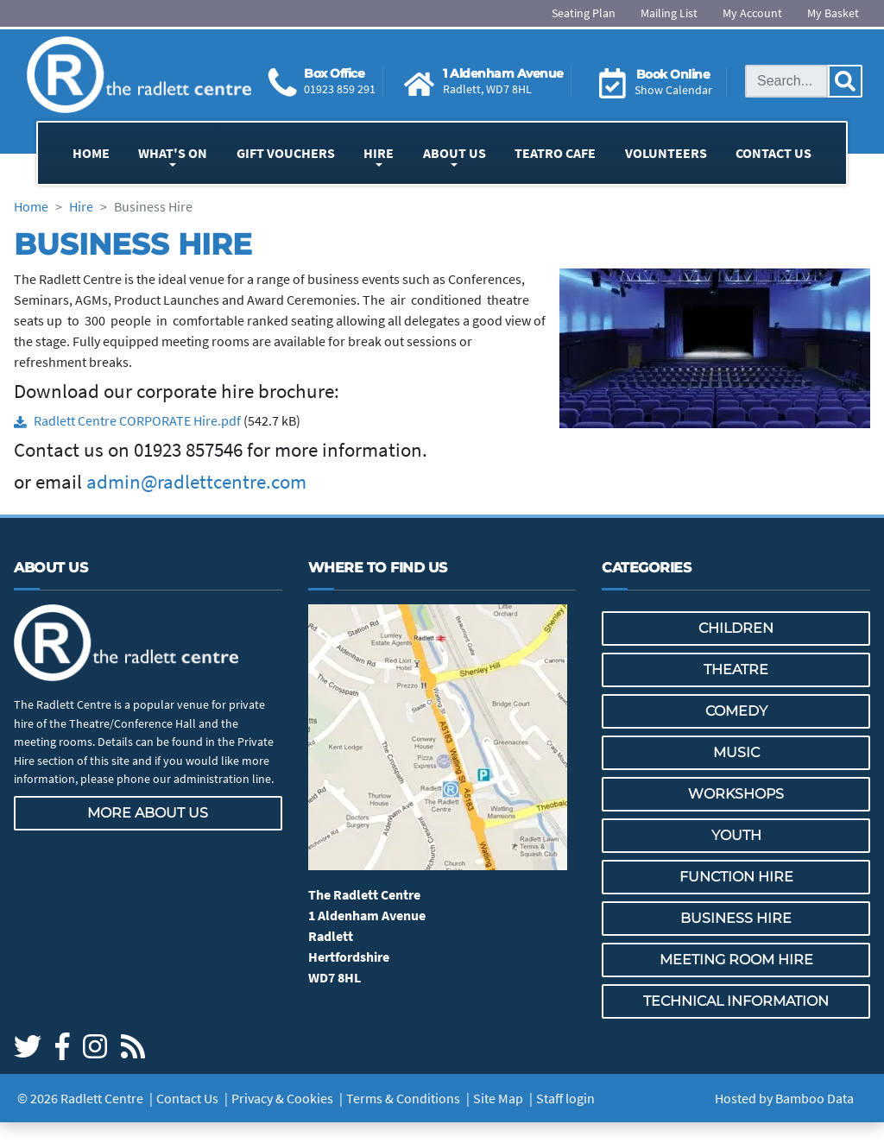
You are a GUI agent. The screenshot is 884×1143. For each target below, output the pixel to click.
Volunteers (666, 152)
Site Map (498, 1098)
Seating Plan (584, 13)
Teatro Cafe (555, 152)
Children (736, 628)
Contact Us (773, 152)
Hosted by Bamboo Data (784, 1098)
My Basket (833, 13)
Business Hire (736, 918)
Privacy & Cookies (282, 1098)
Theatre (736, 669)
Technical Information (736, 1001)
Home (91, 152)
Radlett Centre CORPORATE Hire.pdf (137, 420)
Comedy (736, 711)
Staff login (565, 1098)
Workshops (736, 794)
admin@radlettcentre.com (196, 481)
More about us (147, 813)
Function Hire (736, 876)
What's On (172, 152)
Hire (378, 152)
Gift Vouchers (286, 152)
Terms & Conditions (403, 1098)
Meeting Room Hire (736, 959)
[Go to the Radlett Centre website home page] (139, 75)
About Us (454, 152)
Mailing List (669, 13)
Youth (736, 835)
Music (736, 752)
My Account (752, 13)
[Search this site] (786, 81)
